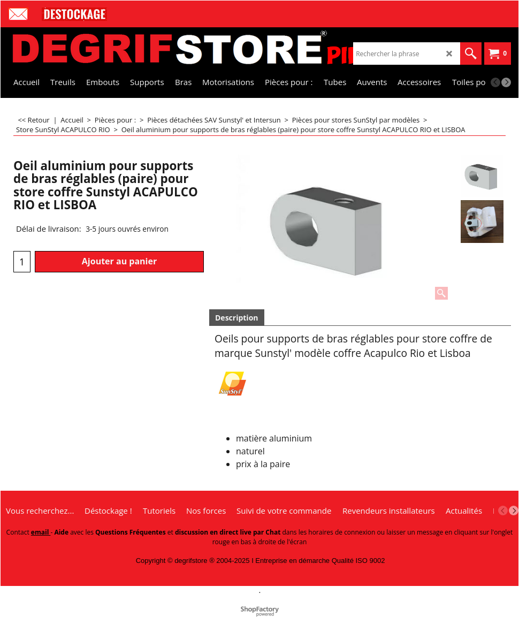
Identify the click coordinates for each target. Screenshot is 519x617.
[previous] (495, 82)
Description (236, 318)
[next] (506, 82)
